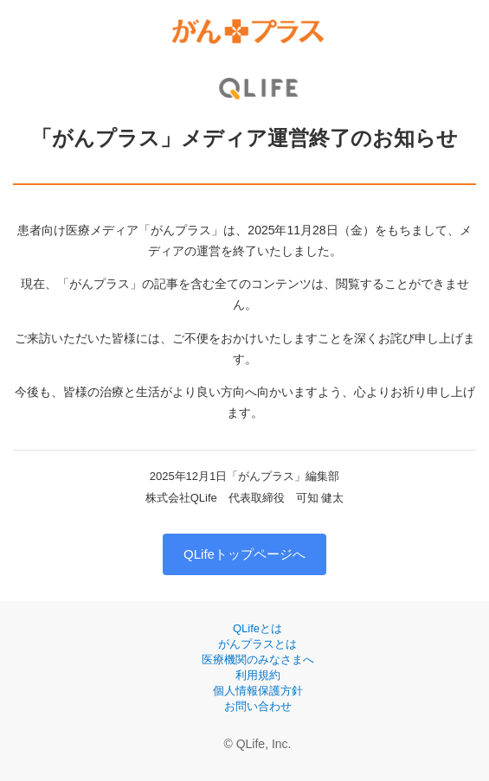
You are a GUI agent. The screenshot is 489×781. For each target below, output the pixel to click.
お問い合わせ (258, 706)
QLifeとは (257, 628)
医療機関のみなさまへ (258, 659)
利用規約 (257, 675)
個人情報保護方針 (258, 690)
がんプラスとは (257, 643)
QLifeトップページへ (244, 554)
